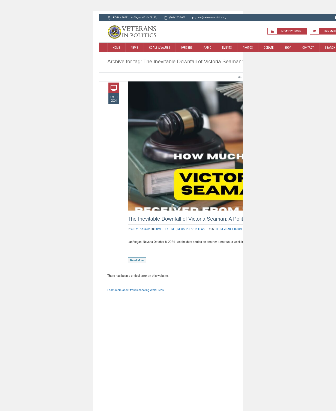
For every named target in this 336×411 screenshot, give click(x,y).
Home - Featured (165, 229)
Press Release (196, 229)
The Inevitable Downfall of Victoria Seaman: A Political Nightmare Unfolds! (212, 219)
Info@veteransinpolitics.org (212, 17)
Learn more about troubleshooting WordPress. (135, 290)
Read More (137, 260)
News (181, 229)
